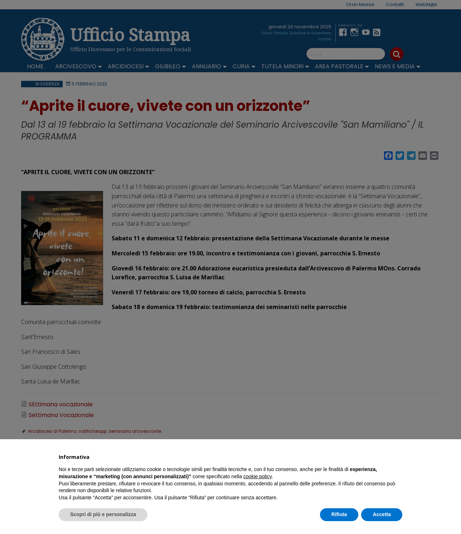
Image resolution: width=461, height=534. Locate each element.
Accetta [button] (382, 514)
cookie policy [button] (257, 476)
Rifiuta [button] (339, 514)
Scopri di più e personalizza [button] (103, 514)
